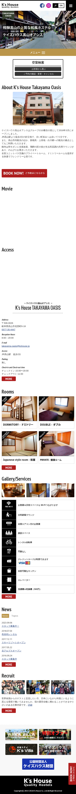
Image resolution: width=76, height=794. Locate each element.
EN (61, 5)
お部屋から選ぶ (39, 69)
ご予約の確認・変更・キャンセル (39, 74)
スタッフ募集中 (9, 658)
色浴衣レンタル (9, 634)
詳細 (30, 705)
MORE (8, 379)
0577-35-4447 (8, 329)
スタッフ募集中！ (10, 625)
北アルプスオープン (11, 650)
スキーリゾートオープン (14, 642)
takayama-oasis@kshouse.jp (16, 346)
